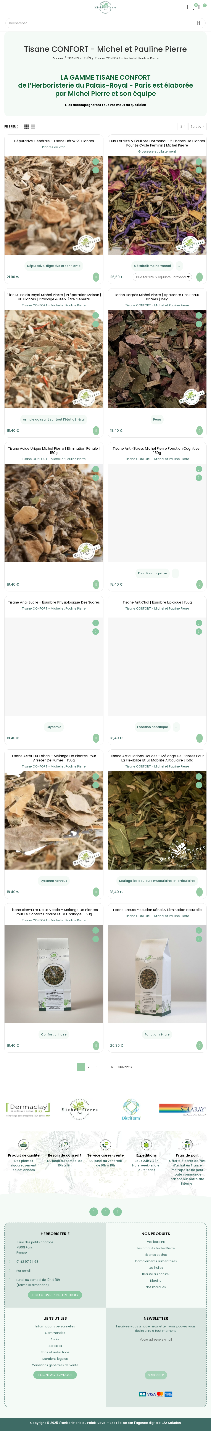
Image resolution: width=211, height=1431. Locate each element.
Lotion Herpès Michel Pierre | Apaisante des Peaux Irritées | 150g (157, 297)
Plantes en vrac (54, 147)
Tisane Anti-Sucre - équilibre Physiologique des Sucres (54, 602)
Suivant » (125, 1067)
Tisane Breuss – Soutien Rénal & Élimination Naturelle (157, 909)
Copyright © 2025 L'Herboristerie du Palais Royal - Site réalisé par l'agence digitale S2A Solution (105, 1423)
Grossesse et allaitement (157, 151)
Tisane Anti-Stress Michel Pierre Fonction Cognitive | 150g (157, 450)
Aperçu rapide (95, 170)
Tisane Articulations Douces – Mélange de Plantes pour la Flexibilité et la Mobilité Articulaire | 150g (157, 758)
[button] (55, 1295)
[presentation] (143, 1360)
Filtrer (10, 126)
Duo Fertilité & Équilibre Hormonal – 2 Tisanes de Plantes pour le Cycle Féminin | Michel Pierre (157, 143)
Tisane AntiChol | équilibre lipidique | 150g (157, 602)
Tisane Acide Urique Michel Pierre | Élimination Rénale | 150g (54, 450)
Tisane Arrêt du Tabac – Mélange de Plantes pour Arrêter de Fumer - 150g (53, 758)
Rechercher (199, 23)
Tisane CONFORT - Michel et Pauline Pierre (54, 305)
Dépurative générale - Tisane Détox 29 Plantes (54, 141)
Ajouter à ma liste (95, 161)
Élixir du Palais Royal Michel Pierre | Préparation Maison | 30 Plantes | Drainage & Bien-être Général (53, 297)
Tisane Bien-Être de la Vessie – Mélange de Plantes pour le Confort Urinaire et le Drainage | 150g (54, 912)
